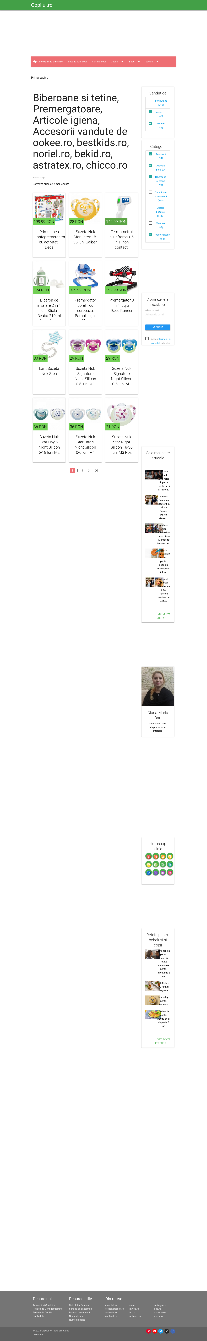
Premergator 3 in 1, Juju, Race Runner (121, 305)
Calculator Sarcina (79, 1305)
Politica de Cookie (42, 1312)
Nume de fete (76, 1316)
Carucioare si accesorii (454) (161, 196)
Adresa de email (152, 310)
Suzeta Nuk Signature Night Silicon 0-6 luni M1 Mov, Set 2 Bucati (85, 381)
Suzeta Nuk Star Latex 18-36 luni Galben (85, 237)
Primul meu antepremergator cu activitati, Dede (49, 240)
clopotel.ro (111, 1305)
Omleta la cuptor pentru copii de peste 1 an (163, 1019)
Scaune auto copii (77, 61)
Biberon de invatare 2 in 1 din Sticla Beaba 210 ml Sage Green (49, 310)
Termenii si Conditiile (44, 1305)
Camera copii (99, 61)
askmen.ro (135, 1316)
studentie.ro (160, 1312)
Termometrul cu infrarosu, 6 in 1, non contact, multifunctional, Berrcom (121, 245)
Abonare (158, 327)
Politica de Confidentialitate (47, 1308)
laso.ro (157, 1308)
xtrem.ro (158, 1316)
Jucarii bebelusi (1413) (160, 211)
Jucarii (152, 61)
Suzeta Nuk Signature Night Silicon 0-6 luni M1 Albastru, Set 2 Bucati (121, 381)
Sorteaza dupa (39, 177)
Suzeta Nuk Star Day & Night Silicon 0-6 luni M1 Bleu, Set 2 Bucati (85, 450)
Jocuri (117, 61)
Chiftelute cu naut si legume (163, 987)
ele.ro (133, 1305)
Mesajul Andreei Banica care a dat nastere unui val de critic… (164, 590)
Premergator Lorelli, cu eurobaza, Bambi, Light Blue (85, 310)
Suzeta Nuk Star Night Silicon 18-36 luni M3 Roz (121, 445)
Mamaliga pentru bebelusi (163, 1001)
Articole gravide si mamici (49, 61)
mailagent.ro (160, 1305)
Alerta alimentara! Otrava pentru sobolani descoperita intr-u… (163, 561)
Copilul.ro (42, 5)
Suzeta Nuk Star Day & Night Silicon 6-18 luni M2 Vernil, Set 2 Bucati (49, 450)
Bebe (135, 61)
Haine (41, 72)
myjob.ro (134, 1308)
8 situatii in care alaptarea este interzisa (157, 727)
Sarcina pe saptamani (80, 1308)
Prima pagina (39, 77)
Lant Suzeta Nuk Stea (49, 371)
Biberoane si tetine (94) (160, 181)
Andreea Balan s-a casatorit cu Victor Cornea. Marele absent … (163, 507)
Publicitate (38, 1316)
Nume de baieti (77, 1319)
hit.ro (132, 1312)
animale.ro (111, 1312)
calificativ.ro (111, 1316)
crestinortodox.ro (114, 1308)
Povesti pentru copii (79, 1312)
